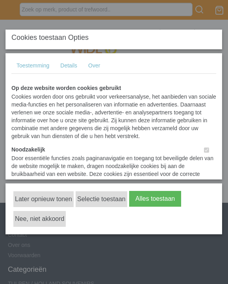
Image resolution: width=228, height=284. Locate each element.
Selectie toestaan (101, 199)
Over (94, 65)
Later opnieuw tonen (43, 199)
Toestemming (33, 65)
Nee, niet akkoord (39, 218)
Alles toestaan (155, 198)
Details (68, 65)
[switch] (206, 150)
